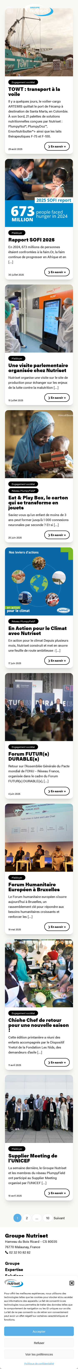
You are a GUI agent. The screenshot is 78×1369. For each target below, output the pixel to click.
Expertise (14, 1269)
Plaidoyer (17, 233)
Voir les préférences (39, 1354)
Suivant (59, 1218)
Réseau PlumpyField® (23, 491)
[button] (72, 1283)
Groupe (12, 1263)
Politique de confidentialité (39, 1363)
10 (47, 1218)
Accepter (39, 1331)
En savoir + (58, 146)
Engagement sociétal (23, 82)
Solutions (14, 1275)
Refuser (39, 1343)
